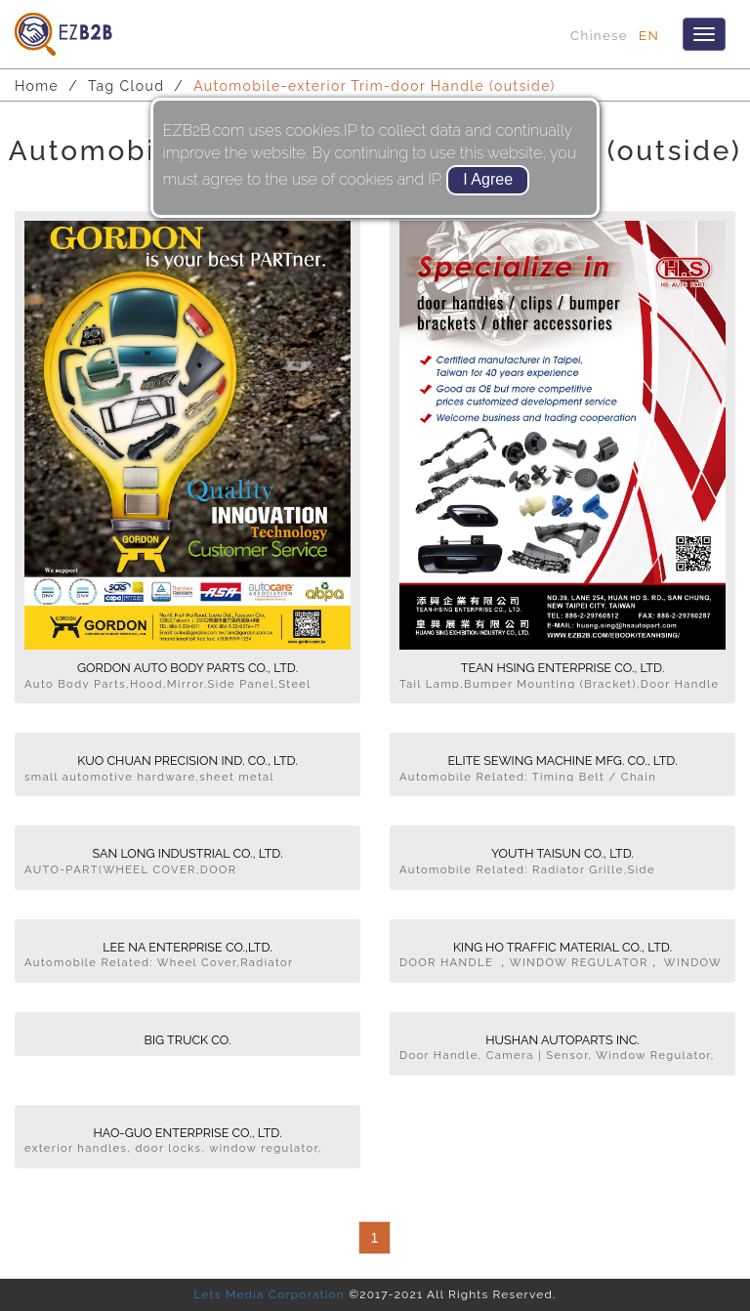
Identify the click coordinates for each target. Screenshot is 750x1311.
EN (649, 35)
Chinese (599, 35)
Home (37, 86)
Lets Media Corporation (268, 1294)
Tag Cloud (126, 86)
